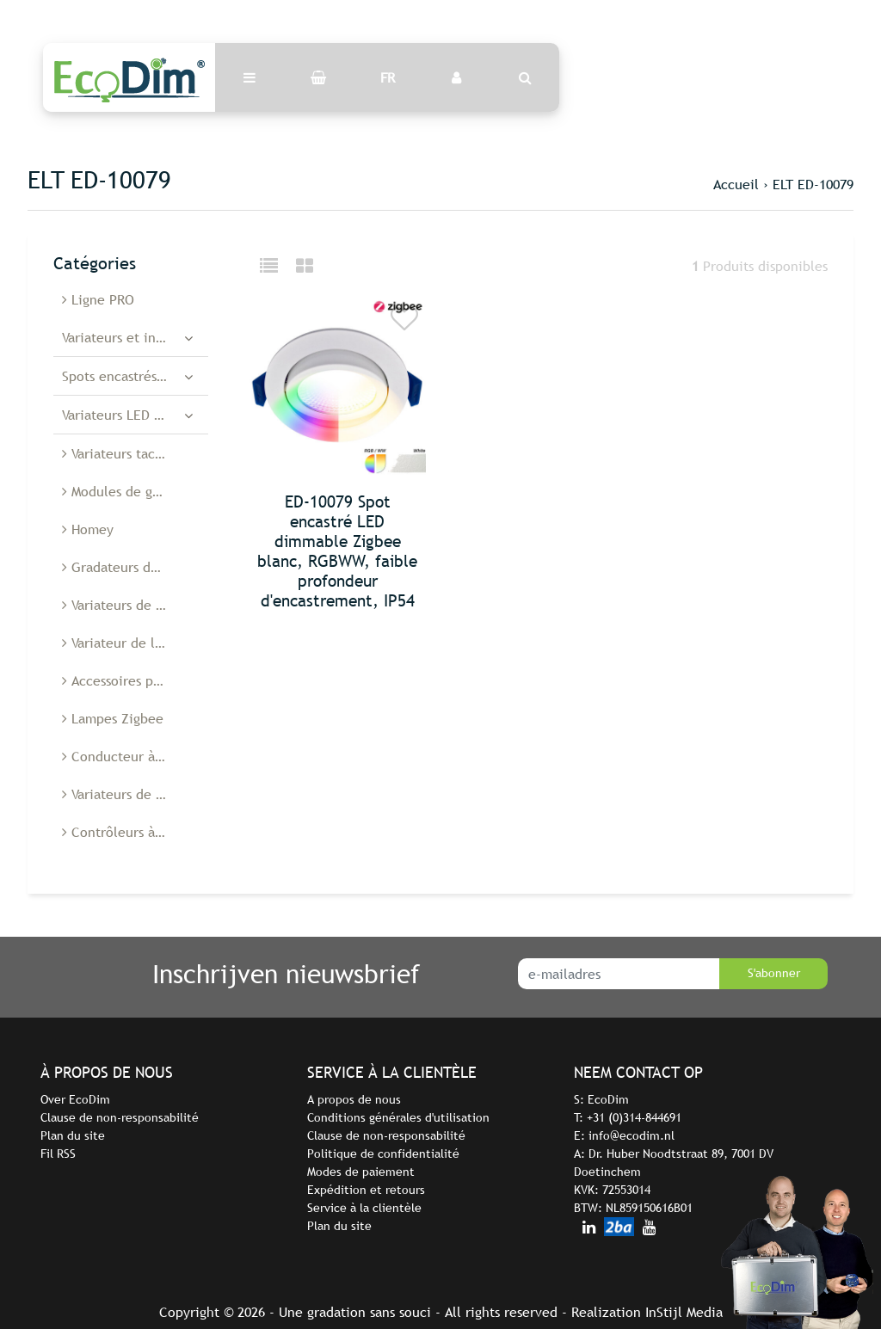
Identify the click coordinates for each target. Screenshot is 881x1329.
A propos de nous (354, 1099)
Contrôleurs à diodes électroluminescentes (135, 831)
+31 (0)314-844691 (634, 1117)
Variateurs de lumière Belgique (135, 793)
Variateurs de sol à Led (135, 604)
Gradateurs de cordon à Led (135, 566)
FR (387, 77)
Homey (88, 529)
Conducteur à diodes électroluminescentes (135, 756)
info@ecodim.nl (631, 1135)
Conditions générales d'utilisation (398, 1117)
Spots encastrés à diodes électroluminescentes (135, 375)
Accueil (736, 184)
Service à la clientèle (364, 1207)
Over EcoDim (75, 1099)
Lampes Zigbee (112, 718)
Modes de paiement (361, 1171)
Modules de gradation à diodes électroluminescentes (135, 491)
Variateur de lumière (130, 642)
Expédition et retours (366, 1189)
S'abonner (774, 973)
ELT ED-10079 (813, 184)
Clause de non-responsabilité (119, 1117)
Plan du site (72, 1135)
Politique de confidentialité (383, 1153)
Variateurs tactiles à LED (135, 453)
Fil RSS (58, 1153)
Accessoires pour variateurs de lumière (135, 680)
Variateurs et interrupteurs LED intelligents (135, 337)
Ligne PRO (98, 299)
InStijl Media (684, 1311)
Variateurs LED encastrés (135, 414)
